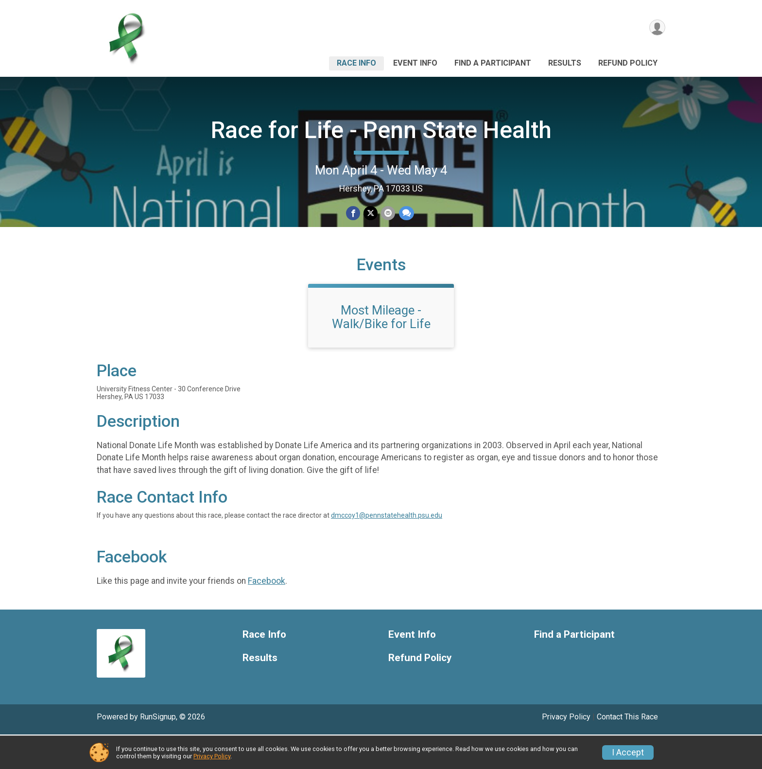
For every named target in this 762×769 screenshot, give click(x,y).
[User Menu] (656, 28)
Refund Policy (628, 63)
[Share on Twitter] (371, 214)
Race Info (356, 63)
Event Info (415, 63)
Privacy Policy (211, 756)
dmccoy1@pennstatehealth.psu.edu (386, 550)
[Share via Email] (388, 214)
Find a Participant (492, 63)
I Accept (628, 752)
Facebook (266, 615)
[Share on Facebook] (353, 214)
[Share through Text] (405, 214)
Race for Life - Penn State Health (381, 130)
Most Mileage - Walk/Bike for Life (381, 351)
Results (564, 63)
